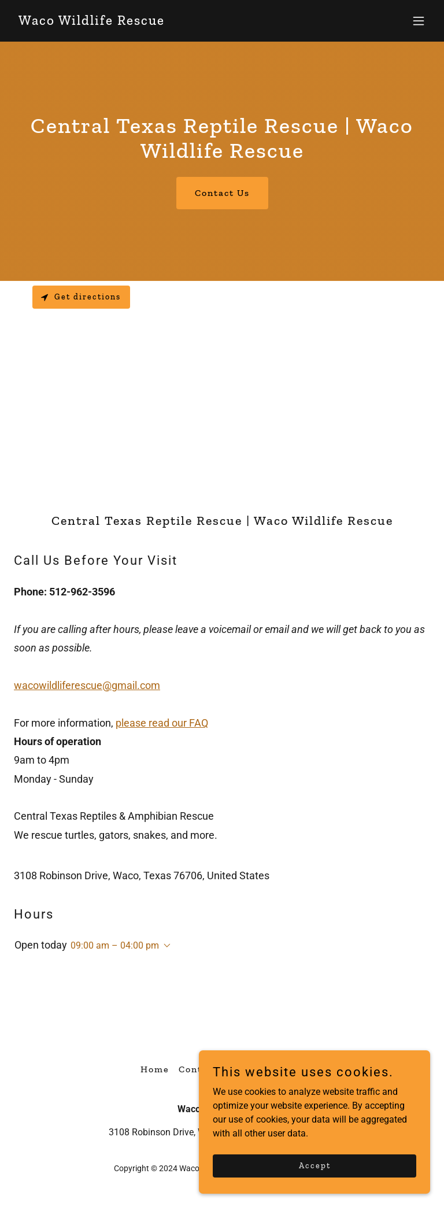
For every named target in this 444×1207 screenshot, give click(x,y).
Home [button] (154, 1069)
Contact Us (222, 192)
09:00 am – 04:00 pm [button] (115, 945)
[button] (418, 20)
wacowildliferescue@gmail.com (87, 685)
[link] (91, 21)
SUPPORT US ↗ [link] (265, 1069)
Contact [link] (198, 1069)
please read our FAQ (162, 723)
